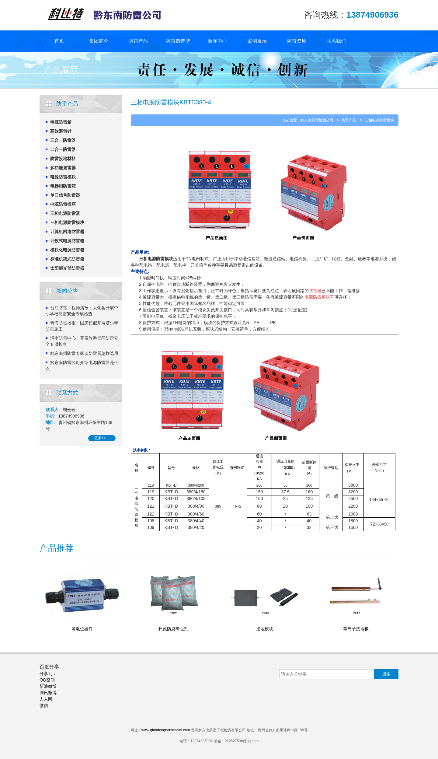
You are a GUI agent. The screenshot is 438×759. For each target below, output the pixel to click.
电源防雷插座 (63, 204)
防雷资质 (296, 41)
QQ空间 (47, 679)
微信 (44, 705)
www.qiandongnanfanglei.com (165, 730)
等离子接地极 (356, 628)
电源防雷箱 (60, 122)
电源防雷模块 (63, 176)
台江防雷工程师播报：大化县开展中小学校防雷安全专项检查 (82, 310)
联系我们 (336, 41)
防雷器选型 (178, 41)
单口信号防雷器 (65, 195)
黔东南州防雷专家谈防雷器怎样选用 (84, 353)
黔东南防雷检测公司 (317, 120)
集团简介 (99, 41)
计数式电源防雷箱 (67, 240)
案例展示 (257, 41)
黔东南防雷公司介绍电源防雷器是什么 (82, 365)
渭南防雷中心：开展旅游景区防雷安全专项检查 (82, 341)
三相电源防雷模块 (67, 222)
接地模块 (264, 628)
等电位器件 (82, 628)
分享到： (48, 673)
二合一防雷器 (63, 149)
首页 (59, 41)
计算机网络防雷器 (67, 231)
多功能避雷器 (63, 167)
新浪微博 (48, 686)
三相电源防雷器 (65, 213)
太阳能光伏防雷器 (67, 268)
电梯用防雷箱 (63, 186)
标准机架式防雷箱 (67, 259)
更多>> (100, 438)
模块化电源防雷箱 (67, 249)
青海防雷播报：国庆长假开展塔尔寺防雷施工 (82, 325)
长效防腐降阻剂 (173, 628)
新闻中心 (217, 41)
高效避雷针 (60, 131)
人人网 (46, 699)
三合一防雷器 (63, 140)
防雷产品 (138, 41)
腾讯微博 (48, 692)
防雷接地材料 (63, 158)
